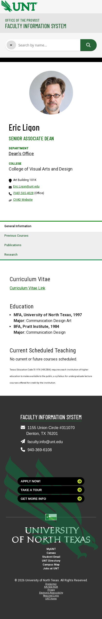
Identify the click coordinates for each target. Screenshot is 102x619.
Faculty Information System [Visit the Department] (35, 25)
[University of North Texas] (6, 5)
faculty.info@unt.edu (45, 442)
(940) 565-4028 (23, 193)
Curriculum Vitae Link (27, 288)
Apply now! (51, 481)
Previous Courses (16, 235)
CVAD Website (23, 199)
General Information (17, 226)
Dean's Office (21, 153)
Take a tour (51, 490)
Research (11, 254)
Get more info (51, 498)
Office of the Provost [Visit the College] (22, 20)
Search (88, 45)
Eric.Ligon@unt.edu (26, 186)
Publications (12, 245)
